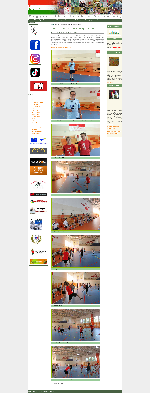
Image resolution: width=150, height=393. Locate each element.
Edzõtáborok (35, 120)
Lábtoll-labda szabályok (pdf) (114, 131)
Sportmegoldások (36, 116)
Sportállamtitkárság (37, 131)
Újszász (34, 100)
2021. (59, 24)
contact (35, 391)
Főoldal (30, 20)
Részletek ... (110, 82)
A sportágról (68, 20)
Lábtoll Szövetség (57, 20)
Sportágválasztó (36, 114)
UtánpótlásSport (36, 133)
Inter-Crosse (35, 110)
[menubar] (66, 21)
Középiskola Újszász (37, 102)
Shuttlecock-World (37, 98)
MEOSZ (34, 118)
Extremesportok (36, 112)
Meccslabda (35, 104)
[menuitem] (30, 20)
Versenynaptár (89, 20)
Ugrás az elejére (42, 391)
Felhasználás (110, 49)
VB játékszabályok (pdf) (112, 133)
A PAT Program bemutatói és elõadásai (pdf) (61, 47)
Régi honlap (37, 20)
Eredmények (78, 20)
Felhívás (31, 22)
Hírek (98, 20)
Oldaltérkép (46, 20)
